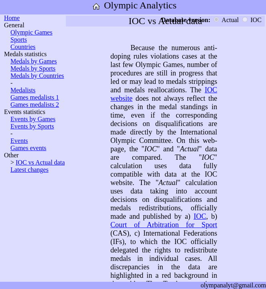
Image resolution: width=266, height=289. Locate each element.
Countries (22, 46)
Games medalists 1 (34, 97)
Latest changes (29, 169)
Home (12, 17)
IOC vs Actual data (40, 162)
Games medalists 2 (34, 104)
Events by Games (32, 119)
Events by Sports (32, 126)
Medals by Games (33, 61)
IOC (200, 216)
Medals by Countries (37, 75)
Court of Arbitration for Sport (163, 225)
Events (19, 140)
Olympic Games (31, 32)
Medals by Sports (32, 68)
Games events (28, 147)
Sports (18, 39)
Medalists (22, 90)
